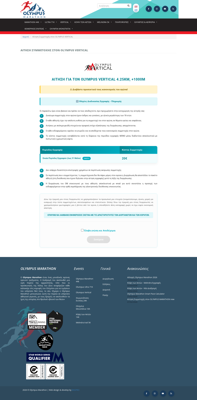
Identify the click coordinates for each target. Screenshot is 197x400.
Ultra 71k (50, 23)
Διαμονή (106, 289)
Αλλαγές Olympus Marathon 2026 (142, 277)
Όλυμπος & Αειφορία (145, 23)
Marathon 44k (32, 23)
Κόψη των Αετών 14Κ (83, 315)
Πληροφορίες (122, 23)
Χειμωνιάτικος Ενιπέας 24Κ (82, 299)
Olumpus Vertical (83, 292)
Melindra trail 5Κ (83, 322)
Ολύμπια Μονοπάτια (60, 29)
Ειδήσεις (106, 284)
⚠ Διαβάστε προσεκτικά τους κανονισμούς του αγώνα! (99, 89)
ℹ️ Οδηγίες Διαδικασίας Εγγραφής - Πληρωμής (99, 101)
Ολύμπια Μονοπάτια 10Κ (83, 307)
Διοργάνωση (108, 278)
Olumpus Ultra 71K (84, 287)
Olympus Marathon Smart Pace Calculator (146, 293)
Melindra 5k (103, 23)
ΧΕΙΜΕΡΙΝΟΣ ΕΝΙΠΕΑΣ (35, 29)
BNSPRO (75, 390)
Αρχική (26, 36)
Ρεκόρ (105, 295)
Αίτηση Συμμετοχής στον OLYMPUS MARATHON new (150, 299)
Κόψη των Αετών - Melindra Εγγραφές (144, 283)
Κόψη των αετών (83, 23)
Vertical (65, 23)
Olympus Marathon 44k (84, 280)
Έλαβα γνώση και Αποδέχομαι (98, 230)
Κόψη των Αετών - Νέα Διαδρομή (142, 288)
